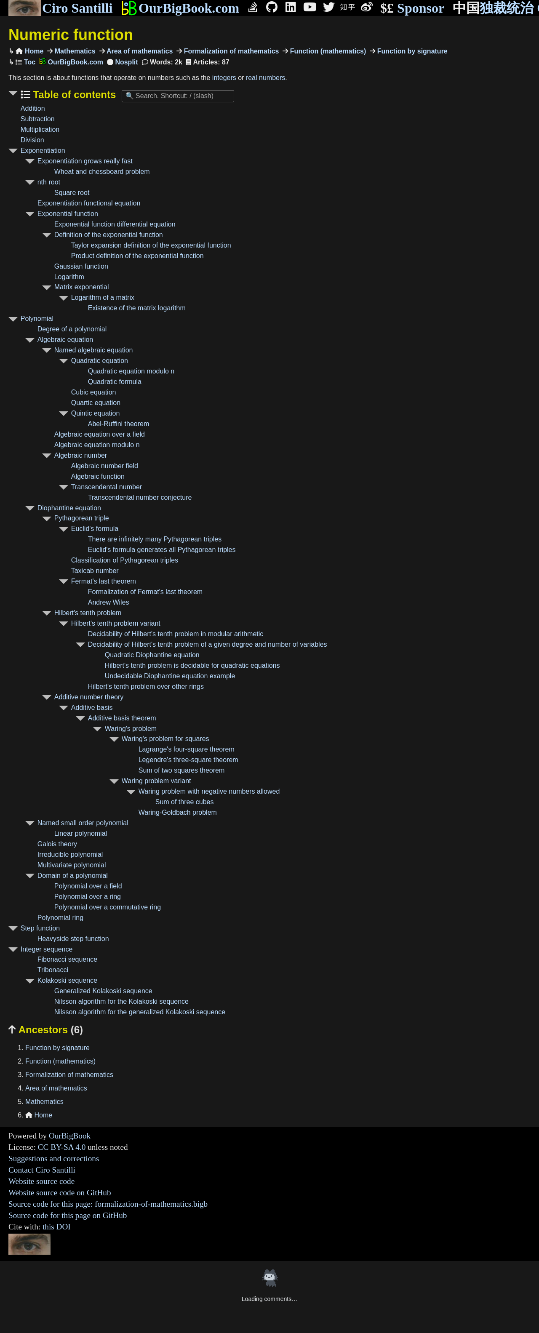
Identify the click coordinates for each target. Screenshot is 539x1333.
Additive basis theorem (122, 718)
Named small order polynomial (82, 822)
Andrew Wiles (108, 602)
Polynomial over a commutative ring (107, 907)
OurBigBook (70, 1135)
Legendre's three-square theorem (188, 759)
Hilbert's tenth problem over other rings (146, 686)
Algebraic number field (104, 465)
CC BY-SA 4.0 (62, 1147)
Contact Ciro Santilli (41, 1169)
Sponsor (412, 8)
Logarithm (69, 276)
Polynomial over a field (88, 886)
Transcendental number (106, 487)
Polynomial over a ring (87, 896)
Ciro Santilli (60, 8)
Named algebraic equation (93, 350)
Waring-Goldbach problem (178, 812)
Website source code (41, 1181)
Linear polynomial (80, 833)
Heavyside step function (73, 938)
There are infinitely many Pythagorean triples (155, 539)
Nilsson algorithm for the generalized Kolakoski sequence (139, 1012)
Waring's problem (131, 728)
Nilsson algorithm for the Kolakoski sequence (121, 1001)
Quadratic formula (114, 381)
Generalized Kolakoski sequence (103, 990)
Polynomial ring (60, 917)
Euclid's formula (94, 528)
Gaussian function (81, 266)
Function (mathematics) (327, 51)
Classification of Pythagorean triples (124, 560)
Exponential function (67, 213)
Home (29, 51)
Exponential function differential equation (115, 224)
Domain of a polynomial (72, 875)
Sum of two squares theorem (182, 770)
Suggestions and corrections (53, 1158)
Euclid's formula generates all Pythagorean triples (162, 549)
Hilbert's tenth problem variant (115, 623)
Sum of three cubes (184, 801)
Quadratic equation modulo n (131, 371)
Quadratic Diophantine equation (152, 655)
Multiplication (40, 129)
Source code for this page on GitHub (67, 1215)
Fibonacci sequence (67, 959)
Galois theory (57, 844)
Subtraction (38, 119)
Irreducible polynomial (70, 854)
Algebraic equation (65, 339)
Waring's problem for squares (165, 738)
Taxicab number (95, 570)
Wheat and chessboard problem (102, 171)
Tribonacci (52, 969)
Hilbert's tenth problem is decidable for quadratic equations (192, 665)
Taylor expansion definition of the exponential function (151, 245)
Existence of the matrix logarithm (137, 308)
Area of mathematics (139, 51)
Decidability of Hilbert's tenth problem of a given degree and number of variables (207, 644)
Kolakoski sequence (67, 980)
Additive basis (92, 707)
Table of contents (73, 94)
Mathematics (74, 51)
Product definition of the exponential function (137, 255)
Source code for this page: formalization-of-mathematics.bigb (108, 1204)
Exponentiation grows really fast (85, 161)
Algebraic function (98, 476)
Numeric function (70, 34)
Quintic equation (95, 413)
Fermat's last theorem (103, 581)
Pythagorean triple (81, 518)
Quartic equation (95, 402)
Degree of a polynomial (72, 329)
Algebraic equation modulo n (97, 444)
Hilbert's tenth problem (88, 612)
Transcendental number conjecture (140, 497)
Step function (40, 928)
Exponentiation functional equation (89, 203)
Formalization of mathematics (230, 51)
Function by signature (411, 51)
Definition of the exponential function (108, 234)
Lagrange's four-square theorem (187, 749)
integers (224, 77)
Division (32, 140)
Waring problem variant (156, 780)
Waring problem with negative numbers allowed (209, 791)
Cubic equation (93, 392)
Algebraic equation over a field (99, 434)
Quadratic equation (99, 360)
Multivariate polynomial (71, 865)
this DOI (57, 1226)
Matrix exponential (81, 287)
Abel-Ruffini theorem (118, 423)
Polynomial (37, 318)
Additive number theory (89, 697)
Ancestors (45, 1029)
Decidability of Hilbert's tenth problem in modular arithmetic (176, 633)
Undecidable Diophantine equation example (170, 676)
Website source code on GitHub (59, 1192)
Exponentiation (43, 150)
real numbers (265, 77)
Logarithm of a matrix (102, 297)
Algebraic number (80, 455)
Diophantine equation (69, 508)
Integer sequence (47, 949)
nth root (48, 182)
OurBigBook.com (180, 8)
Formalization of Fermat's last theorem (145, 591)
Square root (72, 192)
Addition (33, 108)
